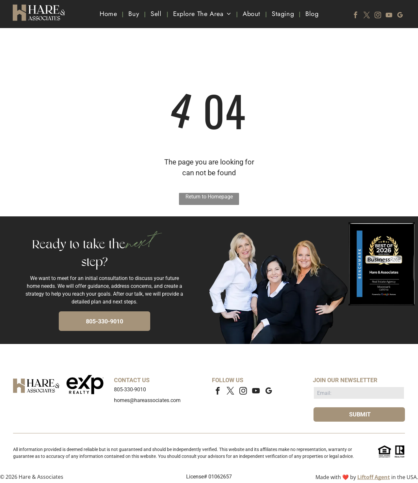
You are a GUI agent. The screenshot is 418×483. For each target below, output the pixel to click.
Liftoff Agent (373, 477)
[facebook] (356, 16)
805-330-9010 (130, 389)
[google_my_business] (400, 16)
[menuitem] (109, 14)
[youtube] (389, 16)
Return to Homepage (209, 197)
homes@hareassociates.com (147, 400)
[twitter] (367, 16)
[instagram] (378, 16)
